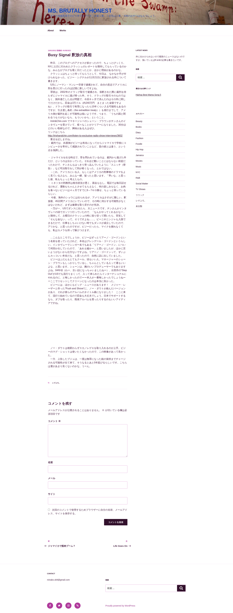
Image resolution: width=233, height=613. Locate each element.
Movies (139, 161)
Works (63, 30)
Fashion (139, 138)
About (51, 30)
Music (138, 166)
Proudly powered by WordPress (120, 606)
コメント (54, 421)
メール (51, 478)
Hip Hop (140, 149)
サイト (51, 494)
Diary (138, 132)
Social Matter (142, 183)
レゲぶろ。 (56, 383)
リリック (140, 195)
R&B (138, 178)
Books (139, 127)
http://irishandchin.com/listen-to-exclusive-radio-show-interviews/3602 (85, 135)
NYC (138, 172)
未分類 (139, 206)
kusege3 (67, 50)
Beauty (139, 121)
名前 (50, 462)
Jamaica (140, 155)
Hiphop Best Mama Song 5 (148, 95)
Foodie (139, 144)
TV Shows (140, 189)
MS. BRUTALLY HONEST (80, 11)
